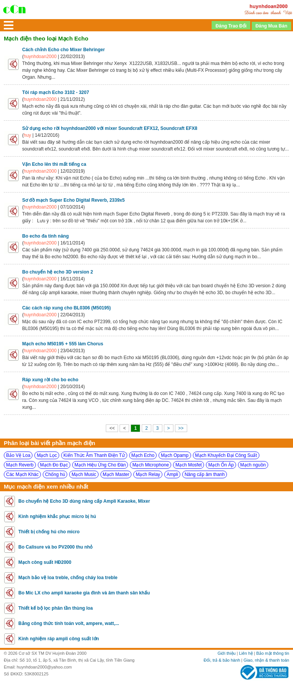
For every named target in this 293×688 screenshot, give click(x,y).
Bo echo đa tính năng (45, 236)
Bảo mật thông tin (272, 653)
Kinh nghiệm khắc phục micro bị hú (57, 516)
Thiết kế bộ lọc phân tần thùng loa (55, 608)
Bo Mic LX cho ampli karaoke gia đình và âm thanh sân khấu (84, 593)
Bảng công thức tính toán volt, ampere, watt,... (68, 623)
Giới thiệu (226, 653)
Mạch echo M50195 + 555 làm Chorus (62, 343)
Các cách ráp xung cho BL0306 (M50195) (66, 308)
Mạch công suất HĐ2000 (44, 562)
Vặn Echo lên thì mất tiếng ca (54, 164)
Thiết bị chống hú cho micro (48, 531)
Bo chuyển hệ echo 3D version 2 (57, 272)
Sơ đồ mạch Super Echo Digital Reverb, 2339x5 (73, 200)
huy (27, 135)
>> (181, 428)
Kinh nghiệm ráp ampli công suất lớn (58, 638)
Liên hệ (246, 653)
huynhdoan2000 (40, 56)
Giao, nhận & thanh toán (266, 660)
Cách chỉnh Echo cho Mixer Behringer (63, 49)
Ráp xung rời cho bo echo (50, 379)
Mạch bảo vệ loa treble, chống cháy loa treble (67, 577)
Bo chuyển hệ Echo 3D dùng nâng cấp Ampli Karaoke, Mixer (84, 501)
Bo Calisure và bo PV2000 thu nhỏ (55, 547)
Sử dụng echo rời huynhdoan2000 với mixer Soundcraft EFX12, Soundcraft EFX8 (109, 128)
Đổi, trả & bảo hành (222, 660)
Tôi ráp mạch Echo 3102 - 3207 (55, 92)
